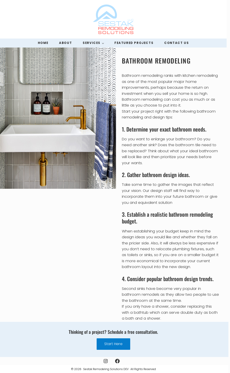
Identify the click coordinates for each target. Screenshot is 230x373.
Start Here (113, 343)
